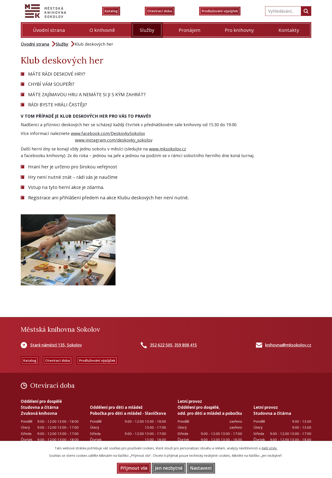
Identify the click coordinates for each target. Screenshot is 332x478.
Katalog (117, 11)
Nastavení (207, 468)
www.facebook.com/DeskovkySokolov (108, 133)
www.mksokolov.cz (167, 149)
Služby (147, 30)
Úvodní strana (49, 30)
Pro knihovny (239, 30)
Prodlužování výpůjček (225, 11)
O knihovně (102, 30)
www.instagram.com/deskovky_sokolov (113, 140)
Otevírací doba (163, 11)
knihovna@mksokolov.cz (288, 345)
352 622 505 (161, 345)
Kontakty (289, 30)
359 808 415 (185, 345)
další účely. (269, 447)
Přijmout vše (127, 468)
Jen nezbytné (169, 468)
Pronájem (189, 30)
